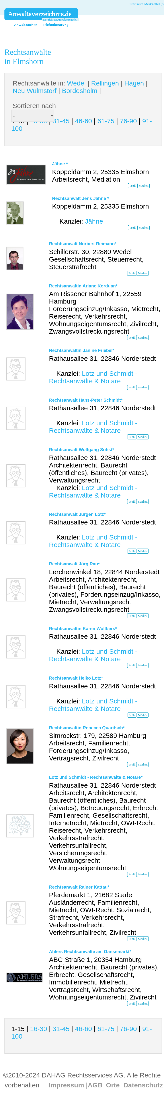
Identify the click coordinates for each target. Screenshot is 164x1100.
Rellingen (105, 83)
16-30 (38, 1028)
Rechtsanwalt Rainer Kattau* (79, 887)
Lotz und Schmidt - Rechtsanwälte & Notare (93, 377)
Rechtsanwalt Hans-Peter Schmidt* (86, 400)
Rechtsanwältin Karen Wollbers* (83, 628)
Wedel (76, 83)
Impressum (66, 1085)
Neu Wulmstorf (35, 90)
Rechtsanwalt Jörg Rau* (74, 563)
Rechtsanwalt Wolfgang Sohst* (81, 449)
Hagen (134, 83)
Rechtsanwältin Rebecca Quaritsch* (87, 727)
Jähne (94, 221)
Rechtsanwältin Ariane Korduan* (83, 285)
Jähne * (60, 163)
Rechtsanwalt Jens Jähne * (80, 198)
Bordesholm (79, 90)
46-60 (83, 121)
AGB (95, 1085)
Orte (113, 1085)
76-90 (128, 121)
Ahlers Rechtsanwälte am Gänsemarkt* (90, 951)
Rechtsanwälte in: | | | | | (80, 87)
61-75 (105, 121)
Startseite (136, 4)
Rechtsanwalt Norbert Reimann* (83, 243)
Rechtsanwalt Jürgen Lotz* (77, 514)
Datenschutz (143, 1085)
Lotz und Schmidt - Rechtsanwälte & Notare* (96, 777)
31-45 (61, 121)
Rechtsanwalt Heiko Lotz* (76, 678)
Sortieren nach (34, 105)
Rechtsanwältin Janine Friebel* (81, 350)
